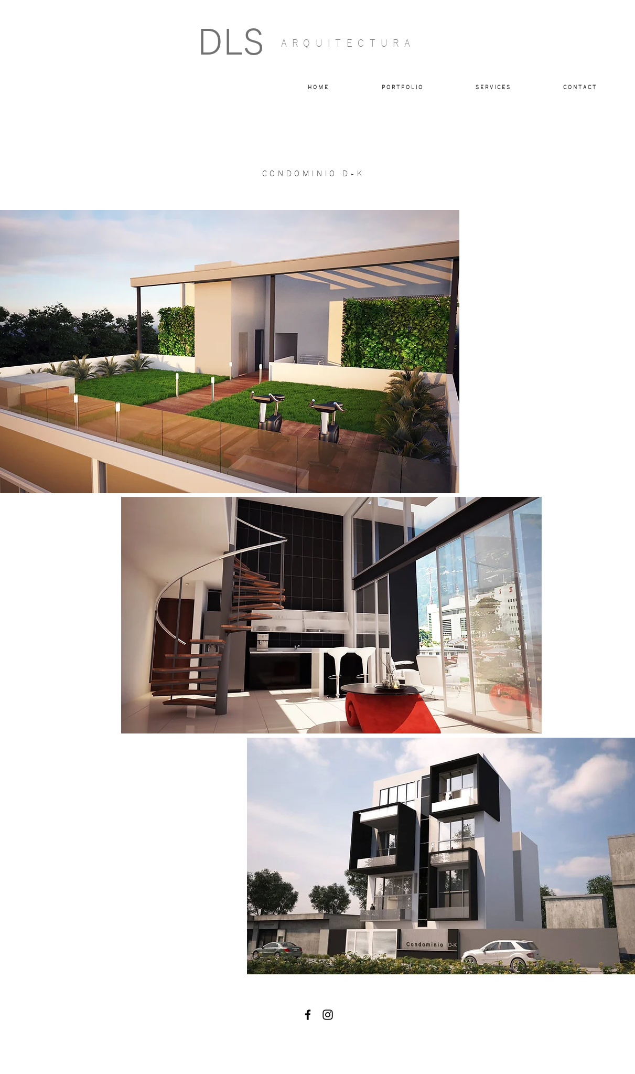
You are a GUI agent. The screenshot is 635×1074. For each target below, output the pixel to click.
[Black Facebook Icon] (308, 1015)
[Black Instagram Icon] (328, 1015)
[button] (402, 88)
